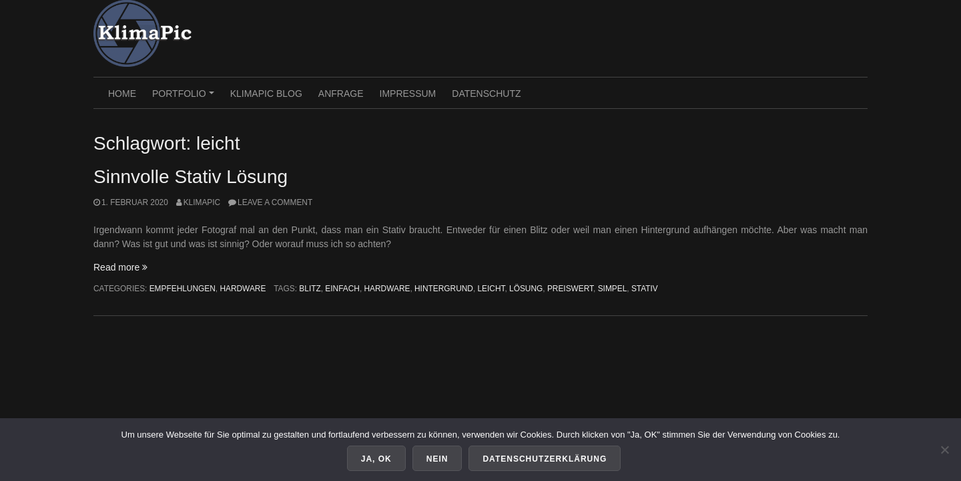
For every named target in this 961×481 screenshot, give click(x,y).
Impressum (408, 93)
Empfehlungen (182, 288)
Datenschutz (486, 93)
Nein (437, 459)
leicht (491, 288)
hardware (387, 288)
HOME (122, 93)
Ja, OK (376, 459)
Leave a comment (275, 202)
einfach (342, 288)
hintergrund (443, 288)
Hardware (243, 288)
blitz (309, 288)
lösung (526, 288)
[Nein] (944, 449)
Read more (120, 267)
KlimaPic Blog (266, 93)
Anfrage (341, 93)
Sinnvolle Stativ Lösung (190, 176)
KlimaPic (202, 202)
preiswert (570, 288)
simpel (612, 288)
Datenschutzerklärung (545, 459)
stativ (644, 288)
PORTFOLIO (185, 98)
